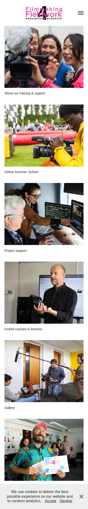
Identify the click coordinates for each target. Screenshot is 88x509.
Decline (66, 501)
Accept (50, 501)
